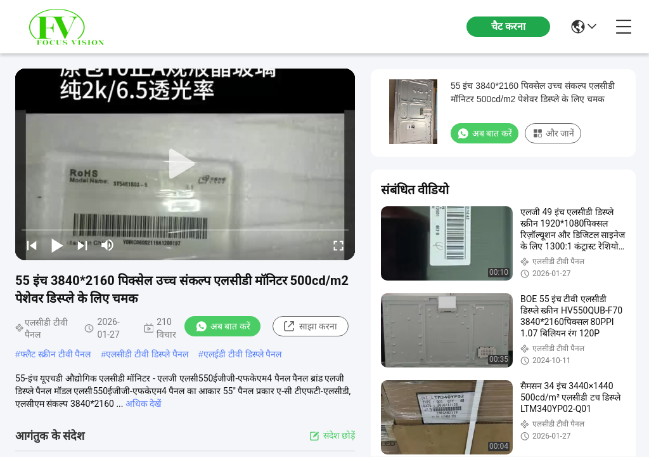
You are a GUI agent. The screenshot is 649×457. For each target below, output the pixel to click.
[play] (185, 164)
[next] (82, 245)
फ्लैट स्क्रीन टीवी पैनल (55, 354)
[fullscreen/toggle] (338, 245)
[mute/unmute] (107, 245)
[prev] (31, 245)
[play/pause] (57, 245)
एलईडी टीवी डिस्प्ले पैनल (242, 354)
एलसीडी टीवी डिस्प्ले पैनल (147, 354)
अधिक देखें (143, 404)
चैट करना (508, 26)
